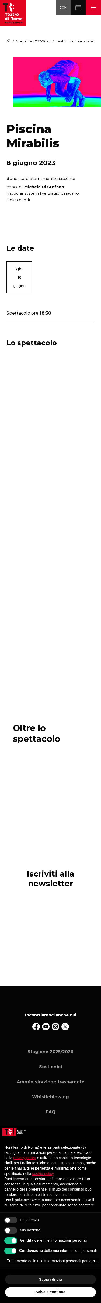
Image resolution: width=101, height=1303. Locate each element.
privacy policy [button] (24, 1158)
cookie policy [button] (43, 1174)
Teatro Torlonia (69, 41)
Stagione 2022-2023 (33, 41)
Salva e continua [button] (50, 1292)
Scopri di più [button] (50, 1279)
